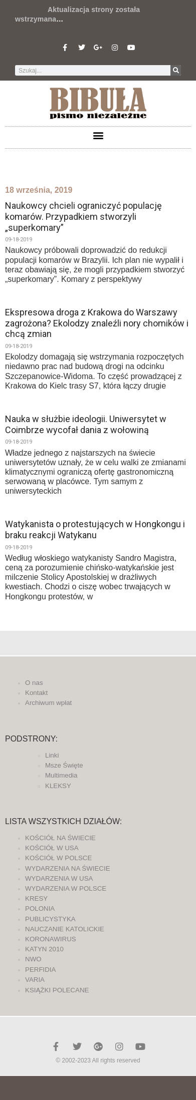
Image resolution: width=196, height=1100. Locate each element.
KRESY (36, 898)
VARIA (35, 979)
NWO (33, 959)
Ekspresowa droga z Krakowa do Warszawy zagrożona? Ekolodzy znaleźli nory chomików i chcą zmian (96, 323)
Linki (52, 755)
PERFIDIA (40, 969)
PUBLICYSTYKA (50, 919)
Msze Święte (64, 765)
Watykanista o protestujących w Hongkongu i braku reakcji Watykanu (95, 529)
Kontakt (36, 692)
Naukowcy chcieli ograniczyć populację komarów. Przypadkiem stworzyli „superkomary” (83, 216)
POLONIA (40, 908)
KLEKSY (58, 786)
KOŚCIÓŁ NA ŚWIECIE (60, 838)
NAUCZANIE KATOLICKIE (64, 929)
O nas (34, 682)
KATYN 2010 (44, 949)
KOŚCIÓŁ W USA (52, 848)
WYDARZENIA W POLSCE (65, 888)
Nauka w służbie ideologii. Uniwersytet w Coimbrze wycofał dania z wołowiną (85, 424)
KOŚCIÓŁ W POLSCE (58, 858)
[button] (98, 135)
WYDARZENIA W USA (59, 878)
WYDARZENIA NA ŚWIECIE (67, 868)
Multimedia (61, 775)
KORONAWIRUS (50, 939)
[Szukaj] (175, 70)
